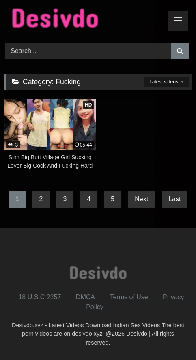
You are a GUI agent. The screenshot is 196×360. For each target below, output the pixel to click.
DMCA (85, 297)
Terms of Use (129, 297)
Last (174, 199)
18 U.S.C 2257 (39, 297)
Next (141, 199)
